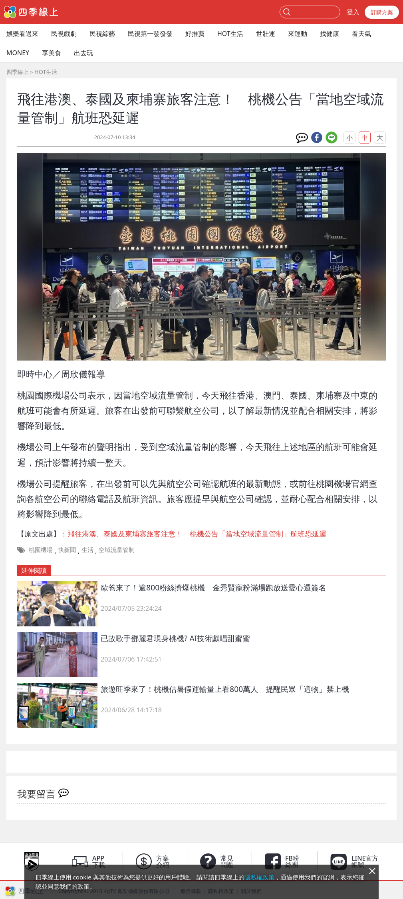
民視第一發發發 (150, 33)
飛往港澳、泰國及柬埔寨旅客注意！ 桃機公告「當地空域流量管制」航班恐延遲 (196, 533)
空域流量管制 (117, 550)
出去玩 (83, 52)
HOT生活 (230, 33)
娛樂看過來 (22, 33)
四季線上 (17, 72)
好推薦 (194, 33)
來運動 (297, 33)
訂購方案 (382, 12)
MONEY (17, 52)
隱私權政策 (259, 877)
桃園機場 (41, 550)
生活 (87, 550)
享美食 (51, 52)
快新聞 (67, 550)
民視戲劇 (64, 33)
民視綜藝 (102, 33)
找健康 (329, 33)
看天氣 (361, 33)
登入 (353, 12)
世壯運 (265, 33)
